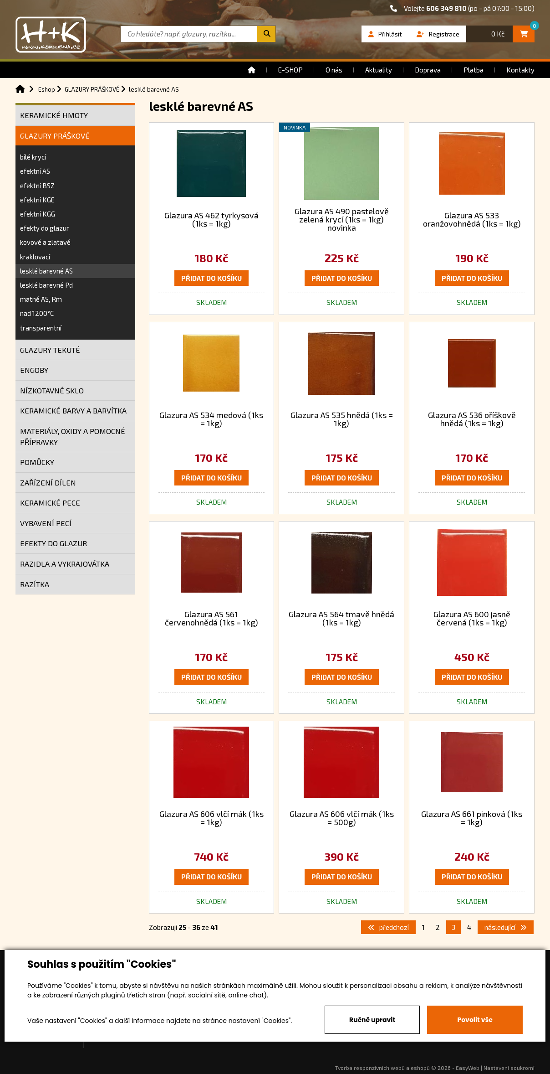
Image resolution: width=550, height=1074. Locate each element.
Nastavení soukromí (509, 1067)
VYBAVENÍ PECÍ (45, 523)
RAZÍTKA (34, 584)
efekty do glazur (44, 228)
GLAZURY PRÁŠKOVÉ (55, 135)
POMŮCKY (37, 462)
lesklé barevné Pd (46, 285)
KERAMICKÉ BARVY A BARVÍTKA (73, 410)
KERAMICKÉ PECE (50, 502)
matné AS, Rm (41, 299)
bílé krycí (33, 157)
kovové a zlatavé (45, 242)
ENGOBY (34, 370)
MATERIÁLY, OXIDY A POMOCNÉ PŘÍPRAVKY (72, 436)
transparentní (40, 328)
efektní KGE (37, 200)
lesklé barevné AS (46, 271)
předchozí (388, 927)
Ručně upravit (372, 1019)
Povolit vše (474, 1019)
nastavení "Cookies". (260, 1020)
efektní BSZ (37, 185)
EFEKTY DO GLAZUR (53, 543)
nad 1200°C (37, 313)
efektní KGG (37, 214)
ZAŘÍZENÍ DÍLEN (48, 482)
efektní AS (35, 171)
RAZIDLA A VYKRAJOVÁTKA (64, 563)
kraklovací (35, 257)
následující (505, 927)
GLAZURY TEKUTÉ (50, 350)
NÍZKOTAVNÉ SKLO (52, 390)
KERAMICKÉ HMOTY (54, 115)
